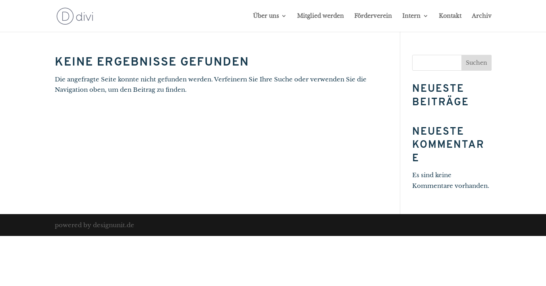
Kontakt (450, 16)
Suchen (476, 62)
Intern (411, 16)
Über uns (266, 16)
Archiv (482, 16)
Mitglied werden (320, 16)
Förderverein (373, 16)
